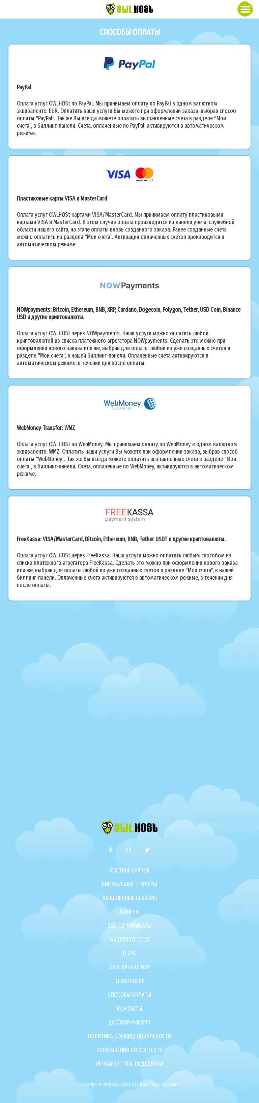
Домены (129, 912)
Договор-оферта (129, 1022)
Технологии (130, 981)
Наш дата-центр (129, 967)
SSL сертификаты (130, 925)
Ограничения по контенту (129, 1050)
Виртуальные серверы (129, 884)
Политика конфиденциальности (129, 1036)
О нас (130, 953)
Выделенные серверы (130, 898)
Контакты (129, 1008)
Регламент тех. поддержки (129, 1064)
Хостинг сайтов (130, 870)
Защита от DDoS (129, 939)
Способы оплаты (129, 995)
